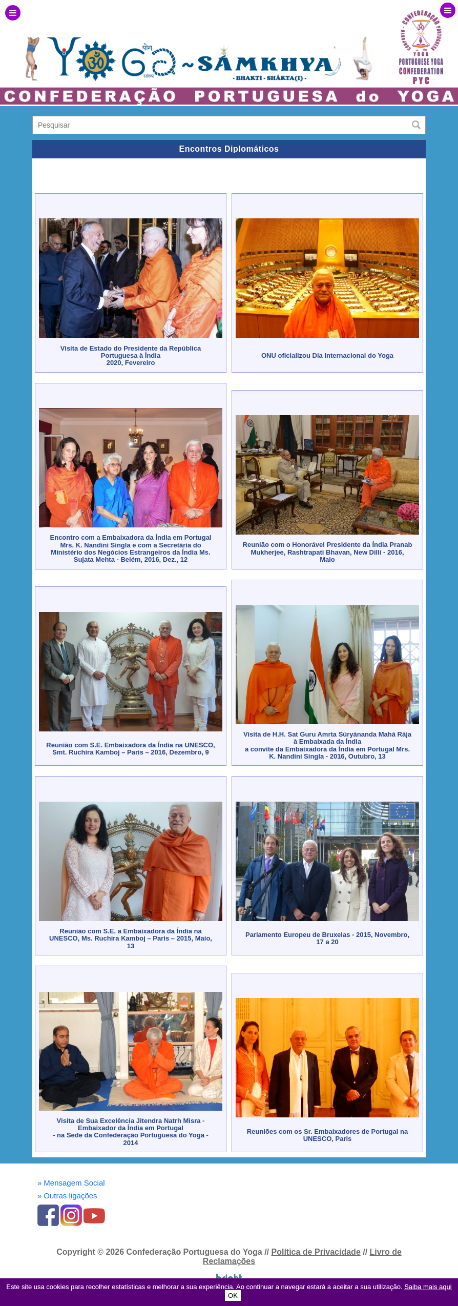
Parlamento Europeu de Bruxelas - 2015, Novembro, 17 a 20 (327, 938)
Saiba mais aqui (428, 1287)
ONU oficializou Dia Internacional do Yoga (327, 355)
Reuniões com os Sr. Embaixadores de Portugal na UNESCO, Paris (327, 1135)
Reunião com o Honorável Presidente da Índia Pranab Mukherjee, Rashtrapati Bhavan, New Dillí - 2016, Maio (327, 552)
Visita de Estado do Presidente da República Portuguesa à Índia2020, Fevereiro (130, 355)
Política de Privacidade (315, 1252)
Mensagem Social (71, 1183)
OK (233, 1295)
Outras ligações (67, 1195)
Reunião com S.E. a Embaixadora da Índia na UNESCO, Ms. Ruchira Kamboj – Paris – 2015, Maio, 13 (130, 938)
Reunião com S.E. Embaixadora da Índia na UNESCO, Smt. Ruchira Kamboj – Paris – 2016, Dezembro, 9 (130, 748)
